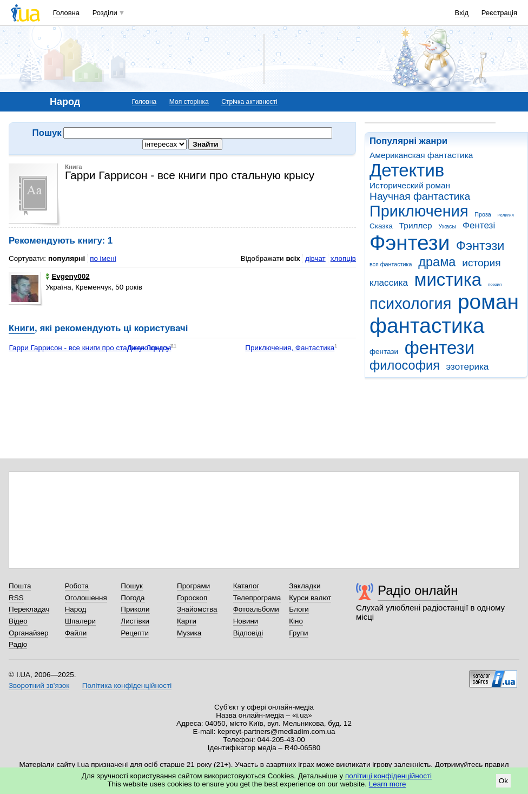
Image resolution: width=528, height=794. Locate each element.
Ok (503, 781)
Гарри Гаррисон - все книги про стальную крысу (89, 348)
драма (437, 262)
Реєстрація (499, 13)
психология (410, 303)
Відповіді (248, 633)
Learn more (387, 784)
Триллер (415, 225)
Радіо (18, 644)
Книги (22, 328)
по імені (103, 258)
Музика (189, 633)
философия (404, 365)
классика (388, 283)
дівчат (315, 258)
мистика (447, 280)
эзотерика (467, 367)
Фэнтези (409, 242)
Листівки (135, 621)
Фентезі (479, 225)
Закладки (304, 586)
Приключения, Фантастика (289, 348)
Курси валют (310, 598)
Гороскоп (192, 598)
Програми (193, 586)
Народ (76, 609)
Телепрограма (257, 598)
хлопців (343, 258)
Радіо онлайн (418, 590)
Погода (132, 598)
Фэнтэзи (480, 246)
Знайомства (197, 609)
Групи (298, 633)
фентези (439, 348)
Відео (18, 621)
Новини (246, 621)
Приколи (135, 609)
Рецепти (135, 633)
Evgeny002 (67, 276)
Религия (506, 215)
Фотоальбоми (256, 609)
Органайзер (28, 633)
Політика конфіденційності (126, 685)
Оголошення (86, 598)
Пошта (20, 586)
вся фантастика (390, 264)
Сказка (381, 226)
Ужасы (447, 226)
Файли (76, 633)
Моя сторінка (189, 102)
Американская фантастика (421, 155)
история (481, 262)
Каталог (246, 586)
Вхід (462, 13)
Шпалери (80, 621)
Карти (186, 621)
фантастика (426, 325)
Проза (482, 214)
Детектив (406, 170)
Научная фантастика (419, 196)
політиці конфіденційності (388, 776)
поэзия (494, 284)
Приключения (418, 211)
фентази (383, 351)
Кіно (296, 621)
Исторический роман (409, 185)
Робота (77, 586)
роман (488, 301)
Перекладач (29, 609)
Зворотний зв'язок (39, 685)
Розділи (105, 13)
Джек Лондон (149, 348)
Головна (66, 13)
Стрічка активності (249, 102)
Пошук (132, 586)
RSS (16, 598)
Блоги (299, 609)
